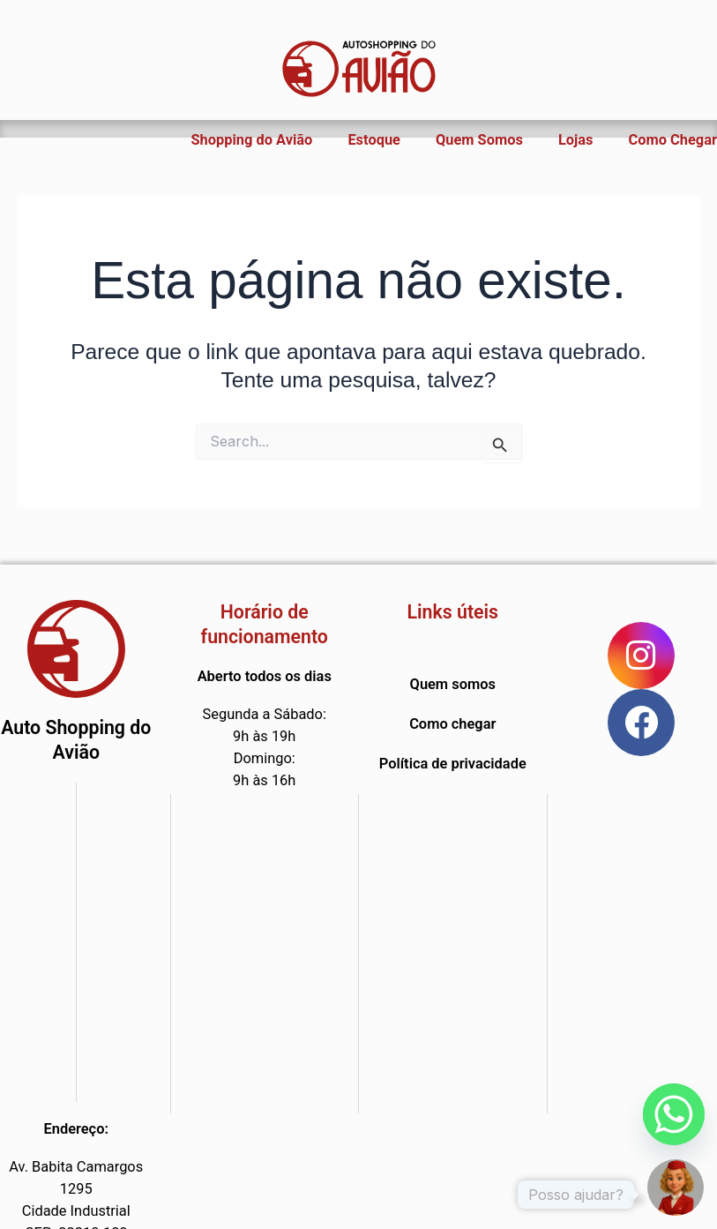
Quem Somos (479, 139)
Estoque (373, 139)
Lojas (576, 139)
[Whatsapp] (674, 1114)
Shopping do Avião (252, 139)
